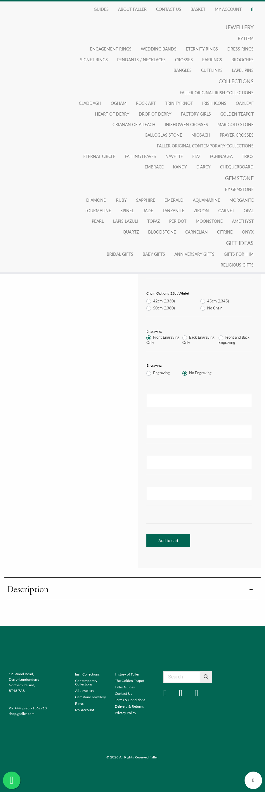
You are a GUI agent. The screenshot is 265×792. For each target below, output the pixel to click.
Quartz (131, 232)
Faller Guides (125, 687)
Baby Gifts (154, 254)
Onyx (248, 232)
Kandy (180, 167)
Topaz (153, 221)
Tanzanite (173, 210)
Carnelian (196, 232)
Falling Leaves (140, 156)
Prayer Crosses (237, 135)
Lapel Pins (243, 70)
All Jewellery (84, 690)
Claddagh (90, 103)
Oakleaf (245, 103)
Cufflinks (212, 70)
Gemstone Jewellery (90, 696)
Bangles (183, 70)
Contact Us (168, 9)
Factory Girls (196, 114)
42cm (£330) (160, 301)
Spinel (127, 210)
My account (228, 9)
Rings (79, 703)
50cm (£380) (160, 308)
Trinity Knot (179, 103)
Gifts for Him (239, 254)
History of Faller (127, 674)
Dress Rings (240, 49)
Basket (197, 9)
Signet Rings (94, 59)
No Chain (211, 308)
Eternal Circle (99, 156)
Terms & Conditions (130, 699)
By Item (246, 38)
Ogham (119, 103)
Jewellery (239, 27)
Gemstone (239, 178)
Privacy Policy (125, 712)
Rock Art (146, 103)
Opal (249, 210)
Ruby (121, 200)
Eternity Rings (202, 49)
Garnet (226, 210)
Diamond (96, 200)
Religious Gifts (237, 265)
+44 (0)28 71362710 (31, 708)
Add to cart (168, 540)
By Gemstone (239, 189)
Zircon (201, 210)
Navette (174, 156)
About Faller (132, 9)
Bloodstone (162, 232)
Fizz (196, 156)
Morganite (241, 200)
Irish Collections (87, 674)
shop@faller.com (21, 713)
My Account (84, 709)
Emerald (173, 200)
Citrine (225, 232)
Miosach (200, 135)
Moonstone (209, 221)
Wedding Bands (158, 49)
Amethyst (243, 221)
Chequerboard (237, 167)
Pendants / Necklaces (141, 59)
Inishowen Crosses (186, 124)
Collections (236, 81)
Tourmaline (98, 210)
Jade (148, 210)
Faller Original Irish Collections (217, 92)
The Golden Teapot (129, 680)
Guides (101, 9)
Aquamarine (206, 200)
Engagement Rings (110, 49)
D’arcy (203, 167)
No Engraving (197, 373)
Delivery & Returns (129, 706)
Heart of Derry (112, 114)
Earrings (212, 59)
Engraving (158, 373)
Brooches (242, 59)
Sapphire (145, 200)
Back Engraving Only (198, 340)
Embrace (154, 167)
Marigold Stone (235, 124)
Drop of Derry (155, 114)
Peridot (177, 221)
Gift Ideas (240, 242)
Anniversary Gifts (194, 254)
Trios (248, 156)
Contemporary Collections (86, 682)
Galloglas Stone (163, 135)
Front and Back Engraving (234, 340)
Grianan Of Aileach (133, 124)
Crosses (184, 59)
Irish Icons (214, 103)
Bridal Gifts (120, 254)
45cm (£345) (214, 301)
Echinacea (221, 156)
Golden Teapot (237, 114)
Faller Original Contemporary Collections (205, 146)
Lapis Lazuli (125, 221)
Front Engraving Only (162, 340)
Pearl (98, 221)
